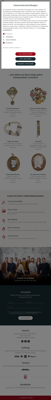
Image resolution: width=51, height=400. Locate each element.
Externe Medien (11, 40)
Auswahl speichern (25, 64)
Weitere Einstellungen (11, 47)
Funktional (9, 43)
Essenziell (9, 34)
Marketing (9, 37)
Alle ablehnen (25, 59)
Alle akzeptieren (25, 54)
